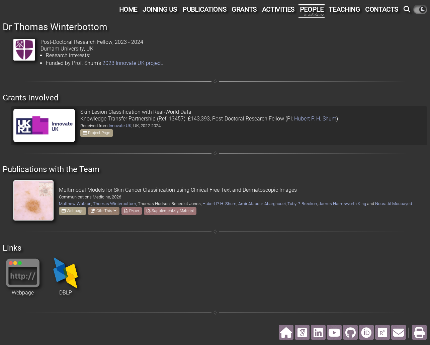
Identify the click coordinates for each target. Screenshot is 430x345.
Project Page (96, 133)
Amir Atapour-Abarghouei (262, 203)
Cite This (104, 210)
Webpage (72, 210)
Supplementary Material (170, 210)
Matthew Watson (75, 203)
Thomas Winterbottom (114, 203)
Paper (131, 210)
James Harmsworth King (342, 203)
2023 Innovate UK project (132, 63)
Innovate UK (120, 125)
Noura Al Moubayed (393, 203)
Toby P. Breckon (302, 203)
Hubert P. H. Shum (315, 118)
